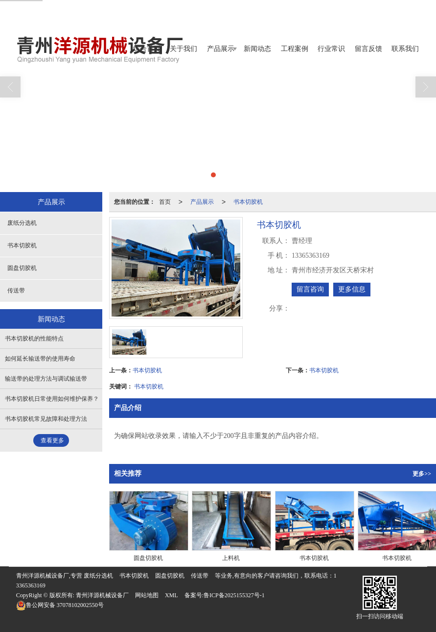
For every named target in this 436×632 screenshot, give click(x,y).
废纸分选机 (22, 222)
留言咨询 (310, 289)
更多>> (422, 473)
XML (171, 595)
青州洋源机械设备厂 (102, 595)
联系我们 (405, 48)
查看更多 (52, 440)
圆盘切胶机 (22, 268)
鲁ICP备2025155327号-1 (234, 595)
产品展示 (220, 48)
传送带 (16, 290)
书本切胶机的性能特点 (34, 338)
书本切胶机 (248, 201)
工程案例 (294, 48)
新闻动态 (257, 48)
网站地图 (147, 595)
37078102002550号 (60, 605)
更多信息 (352, 289)
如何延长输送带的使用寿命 (40, 358)
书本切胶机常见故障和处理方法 (46, 418)
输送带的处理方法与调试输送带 (46, 378)
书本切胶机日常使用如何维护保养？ (52, 398)
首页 (165, 201)
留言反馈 (368, 48)
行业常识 (331, 48)
